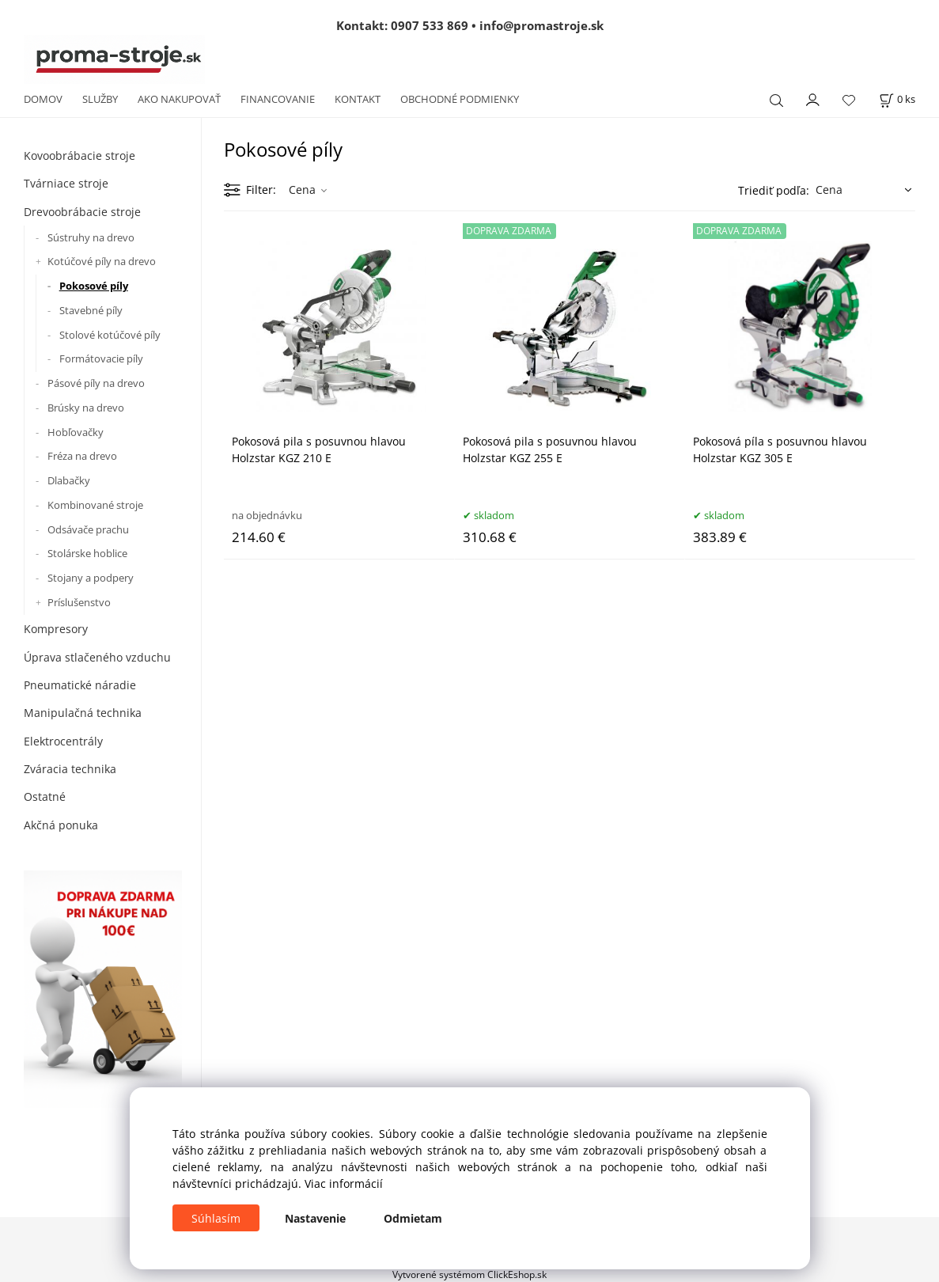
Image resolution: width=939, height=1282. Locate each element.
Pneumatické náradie (80, 684)
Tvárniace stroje (66, 183)
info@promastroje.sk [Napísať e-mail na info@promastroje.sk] (541, 25)
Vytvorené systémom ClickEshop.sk (469, 1274)
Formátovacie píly (101, 358)
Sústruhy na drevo (90, 237)
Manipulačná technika (83, 712)
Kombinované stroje (95, 505)
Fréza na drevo (82, 456)
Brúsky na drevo (85, 407)
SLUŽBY (100, 99)
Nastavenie (315, 1218)
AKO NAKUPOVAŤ (179, 99)
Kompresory (56, 628)
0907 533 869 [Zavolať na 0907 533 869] (429, 25)
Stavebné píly (91, 310)
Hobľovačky (75, 432)
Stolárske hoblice (87, 553)
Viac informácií (344, 1183)
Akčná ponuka (61, 825)
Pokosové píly (93, 286)
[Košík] (897, 99)
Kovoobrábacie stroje (79, 155)
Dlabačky (68, 480)
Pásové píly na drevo (96, 383)
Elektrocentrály (63, 741)
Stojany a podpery (90, 578)
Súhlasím (215, 1218)
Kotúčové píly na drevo (101, 261)
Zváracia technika (70, 768)
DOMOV (43, 99)
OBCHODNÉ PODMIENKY (459, 99)
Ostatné (45, 796)
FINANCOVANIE (277, 99)
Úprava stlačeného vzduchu (97, 657)
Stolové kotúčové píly (110, 335)
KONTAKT (358, 99)
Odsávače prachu (88, 529)
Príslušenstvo (79, 602)
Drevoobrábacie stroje (82, 211)
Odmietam (413, 1218)
